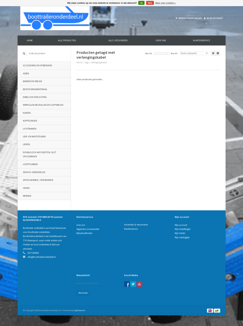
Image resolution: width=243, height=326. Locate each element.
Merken (27, 195)
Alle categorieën (117, 40)
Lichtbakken (29, 128)
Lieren (26, 144)
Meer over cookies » (165, 3)
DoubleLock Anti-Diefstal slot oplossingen (39, 154)
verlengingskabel (99, 62)
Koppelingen (30, 120)
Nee (150, 3)
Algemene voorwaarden (87, 229)
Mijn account (213, 18)
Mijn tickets (180, 233)
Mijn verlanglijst (182, 237)
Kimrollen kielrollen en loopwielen (43, 104)
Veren (26, 188)
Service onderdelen (34, 172)
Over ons (161, 40)
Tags (86, 62)
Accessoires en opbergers (37, 65)
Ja (141, 3)
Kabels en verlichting (35, 97)
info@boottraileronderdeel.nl (42, 256)
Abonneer (83, 292)
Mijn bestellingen (183, 229)
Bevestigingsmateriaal (35, 89)
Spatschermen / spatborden (38, 180)
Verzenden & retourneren (136, 224)
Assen (26, 73)
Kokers (27, 112)
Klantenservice (201, 40)
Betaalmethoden (84, 233)
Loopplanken (30, 164)
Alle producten (67, 40)
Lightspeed (79, 310)
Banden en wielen (32, 81)
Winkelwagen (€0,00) (189, 18)
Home (30, 40)
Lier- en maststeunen (34, 136)
